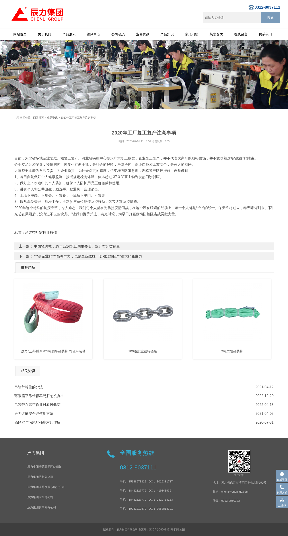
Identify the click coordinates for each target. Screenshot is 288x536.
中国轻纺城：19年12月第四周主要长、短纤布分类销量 (77, 246)
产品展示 (69, 34)
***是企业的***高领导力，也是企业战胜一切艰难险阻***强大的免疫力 (88, 256)
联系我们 (265, 34)
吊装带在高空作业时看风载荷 (37, 405)
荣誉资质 (216, 34)
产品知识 (167, 34)
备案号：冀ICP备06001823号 (155, 529)
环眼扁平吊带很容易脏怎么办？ (39, 396)
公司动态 (118, 34)
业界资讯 (142, 34)
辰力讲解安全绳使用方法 (33, 413)
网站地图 (179, 529)
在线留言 (240, 34)
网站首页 (20, 34)
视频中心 (93, 34)
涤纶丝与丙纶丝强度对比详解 (37, 422)
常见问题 (191, 34)
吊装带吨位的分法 (28, 387)
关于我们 (44, 34)
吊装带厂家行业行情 (41, 232)
